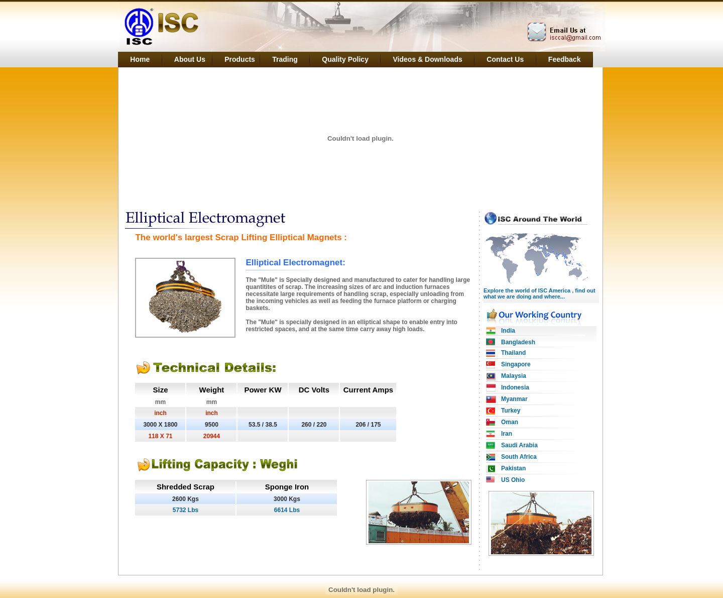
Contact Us (505, 59)
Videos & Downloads (427, 59)
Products (240, 59)
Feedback (564, 59)
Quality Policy (345, 59)
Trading (285, 59)
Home (140, 59)
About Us (191, 59)
